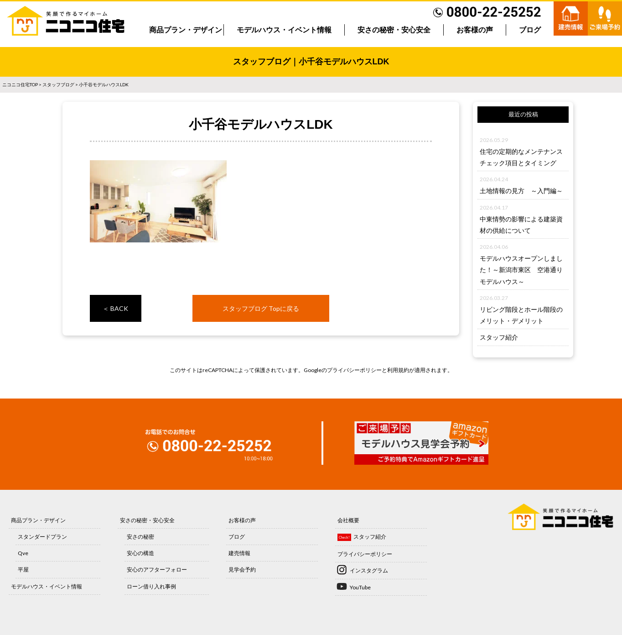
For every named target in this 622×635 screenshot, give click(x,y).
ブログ (530, 30)
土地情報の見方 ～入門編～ (521, 190)
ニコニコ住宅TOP (20, 84)
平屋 (23, 569)
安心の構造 (140, 553)
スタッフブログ (58, 84)
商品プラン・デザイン (185, 30)
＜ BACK (115, 308)
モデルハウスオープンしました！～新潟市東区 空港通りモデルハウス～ (521, 269)
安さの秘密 (140, 536)
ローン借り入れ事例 (151, 586)
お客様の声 (474, 30)
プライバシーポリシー (354, 370)
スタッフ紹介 (499, 337)
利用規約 (398, 370)
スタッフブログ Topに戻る (261, 308)
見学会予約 (242, 569)
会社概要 (348, 520)
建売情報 (239, 553)
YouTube (360, 587)
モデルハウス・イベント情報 (284, 30)
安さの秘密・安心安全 (394, 30)
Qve (23, 553)
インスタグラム (369, 570)
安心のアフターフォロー (157, 569)
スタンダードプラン (42, 536)
